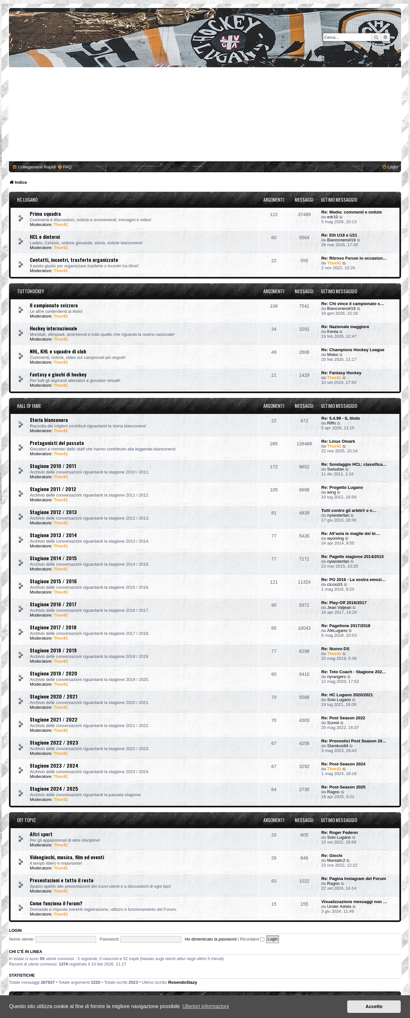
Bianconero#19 (341, 240)
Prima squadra (45, 213)
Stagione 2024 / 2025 (54, 788)
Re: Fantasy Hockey (341, 372)
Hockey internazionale (53, 328)
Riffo (331, 423)
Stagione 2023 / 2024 (54, 765)
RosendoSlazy (182, 982)
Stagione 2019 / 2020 (53, 673)
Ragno (333, 791)
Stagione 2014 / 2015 (53, 558)
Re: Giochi (331, 855)
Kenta (332, 331)
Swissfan (335, 469)
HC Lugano (27, 199)
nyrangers (336, 676)
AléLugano (337, 630)
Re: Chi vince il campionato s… (352, 303)
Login (15, 930)
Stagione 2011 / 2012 (53, 489)
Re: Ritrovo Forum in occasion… (354, 258)
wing (331, 492)
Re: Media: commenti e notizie (351, 212)
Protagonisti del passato (57, 443)
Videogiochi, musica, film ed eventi (67, 857)
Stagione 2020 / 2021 (54, 696)
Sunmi (333, 722)
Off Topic (26, 820)
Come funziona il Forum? (56, 903)
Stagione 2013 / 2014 (53, 535)
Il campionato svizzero (54, 305)
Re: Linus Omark (338, 441)
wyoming (335, 538)
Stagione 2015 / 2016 (53, 581)
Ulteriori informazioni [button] (205, 1006)
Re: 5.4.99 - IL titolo (340, 418)
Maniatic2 (336, 860)
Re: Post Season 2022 (343, 717)
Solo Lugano (339, 699)
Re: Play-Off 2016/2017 (343, 602)
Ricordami (252, 939)
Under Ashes (339, 906)
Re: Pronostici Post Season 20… (354, 741)
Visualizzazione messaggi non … (354, 901)
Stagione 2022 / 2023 (54, 742)
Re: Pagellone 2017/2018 (345, 625)
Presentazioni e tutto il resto (62, 880)
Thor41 (61, 224)
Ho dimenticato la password (211, 939)
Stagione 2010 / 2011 (53, 466)
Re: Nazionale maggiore (345, 326)
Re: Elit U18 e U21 (339, 235)
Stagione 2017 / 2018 (53, 627)
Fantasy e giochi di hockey (58, 374)
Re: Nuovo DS (335, 648)
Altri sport (41, 834)
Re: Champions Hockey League (352, 349)
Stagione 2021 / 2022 (54, 719)
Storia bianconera (49, 420)
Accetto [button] (373, 1006)
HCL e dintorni (45, 236)
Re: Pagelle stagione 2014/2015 (352, 556)
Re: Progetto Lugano (342, 487)
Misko (332, 354)
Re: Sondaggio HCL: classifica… (354, 464)
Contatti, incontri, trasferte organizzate (74, 259)
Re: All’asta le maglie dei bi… (350, 533)
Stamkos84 (337, 745)
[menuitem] (64, 167)
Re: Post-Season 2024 (343, 764)
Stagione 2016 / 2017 (53, 604)
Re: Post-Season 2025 (343, 787)
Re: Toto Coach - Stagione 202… (353, 671)
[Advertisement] (205, 115)
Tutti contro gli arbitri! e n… (349, 510)
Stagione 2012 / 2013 (53, 512)
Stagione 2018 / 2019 (53, 650)
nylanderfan (338, 515)
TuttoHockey (30, 291)
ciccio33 (334, 584)
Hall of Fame (29, 405)
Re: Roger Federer (339, 832)
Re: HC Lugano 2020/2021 (347, 694)
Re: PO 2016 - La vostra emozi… (353, 579)
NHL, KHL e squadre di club (58, 351)
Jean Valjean (339, 607)
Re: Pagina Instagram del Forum (353, 878)
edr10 (332, 216)
